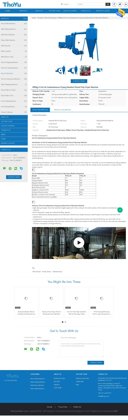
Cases (3, 139)
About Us (39, 11)
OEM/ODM (80, 381)
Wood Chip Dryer (14, 73)
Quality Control (70, 11)
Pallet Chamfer (14, 51)
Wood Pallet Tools (14, 96)
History (57, 381)
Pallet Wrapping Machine (14, 84)
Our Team (57, 388)
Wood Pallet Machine (14, 24)
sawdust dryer (57, 271)
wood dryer (37, 271)
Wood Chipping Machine (14, 62)
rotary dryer (46, 271)
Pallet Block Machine (14, 35)
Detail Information (40, 110)
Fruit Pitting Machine (14, 107)
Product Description (62, 110)
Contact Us (85, 11)
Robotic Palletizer (14, 112)
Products (23, 11)
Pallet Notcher (14, 46)
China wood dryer (17, 411)
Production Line (82, 378)
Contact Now (79, 81)
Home (8, 11)
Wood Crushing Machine (14, 68)
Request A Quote (103, 11)
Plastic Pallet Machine (14, 40)
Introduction (59, 378)
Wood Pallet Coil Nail (14, 90)
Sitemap (49, 407)
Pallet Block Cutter (14, 57)
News (3, 134)
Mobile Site (77, 407)
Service (57, 384)
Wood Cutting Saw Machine (14, 79)
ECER (115, 411)
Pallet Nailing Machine (14, 29)
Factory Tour (54, 11)
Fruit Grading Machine (14, 101)
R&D (77, 384)
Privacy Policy (62, 407)
